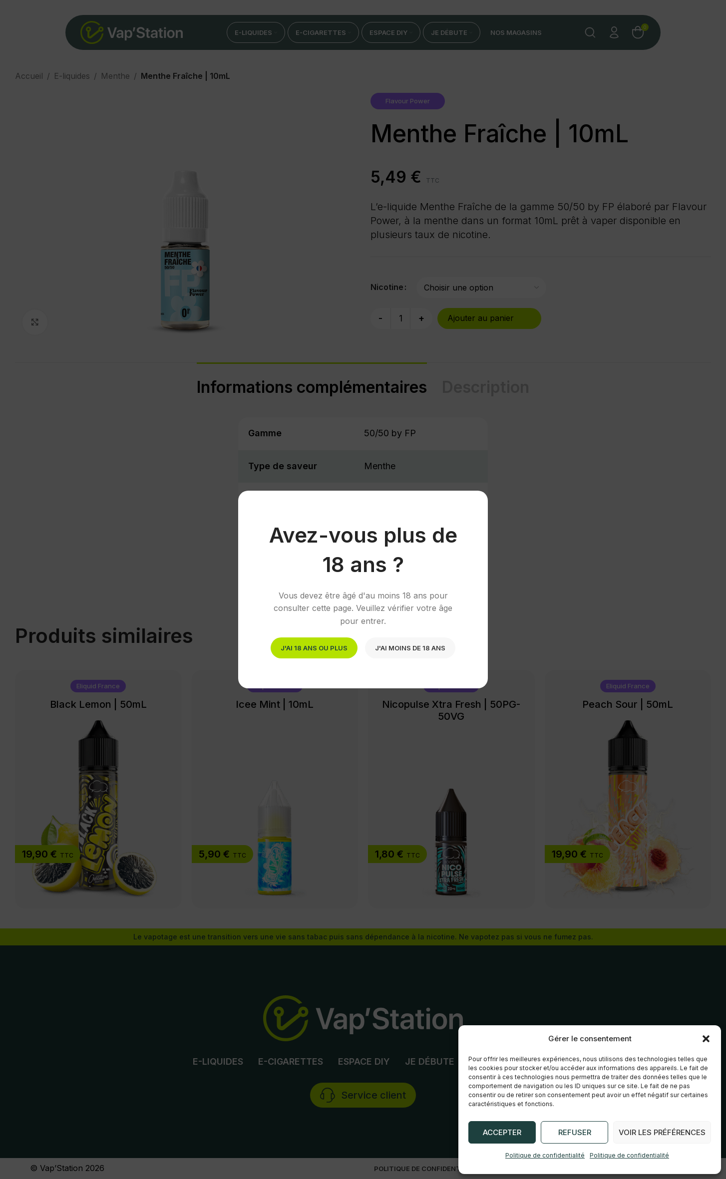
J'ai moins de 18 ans (410, 647)
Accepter (502, 1132)
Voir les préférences (662, 1132)
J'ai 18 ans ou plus (314, 647)
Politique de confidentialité (545, 1155)
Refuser (574, 1132)
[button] (706, 1039)
